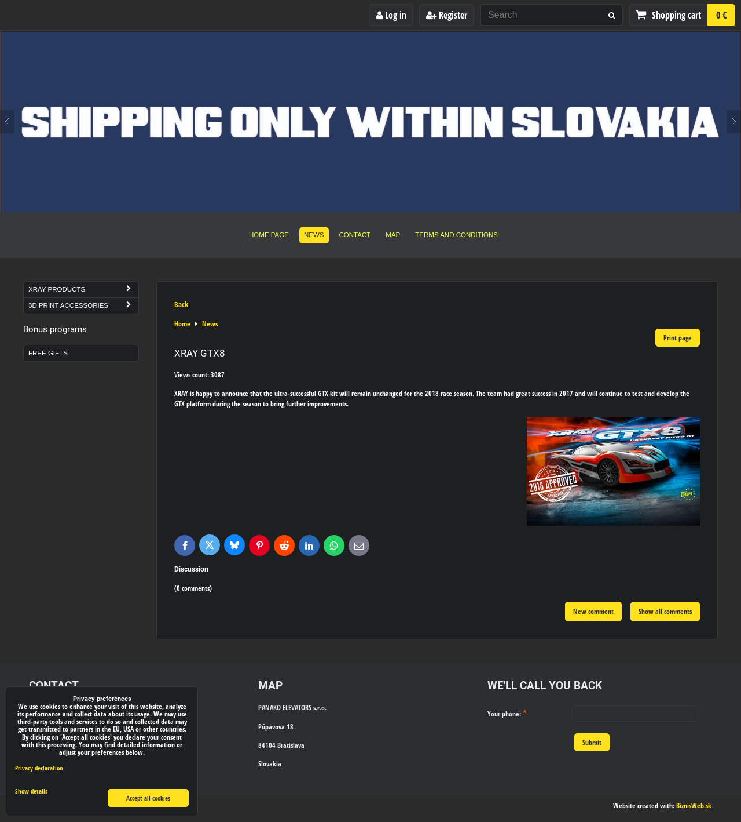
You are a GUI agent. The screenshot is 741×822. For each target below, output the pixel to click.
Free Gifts (48, 353)
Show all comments (665, 611)
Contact (355, 234)
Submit (591, 742)
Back (181, 304)
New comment (593, 611)
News (314, 234)
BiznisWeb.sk (693, 805)
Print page (677, 337)
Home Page (269, 234)
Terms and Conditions (456, 234)
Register (446, 15)
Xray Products (83, 289)
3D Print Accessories (83, 306)
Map (393, 234)
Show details (31, 791)
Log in (391, 15)
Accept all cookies (148, 798)
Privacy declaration (39, 767)
